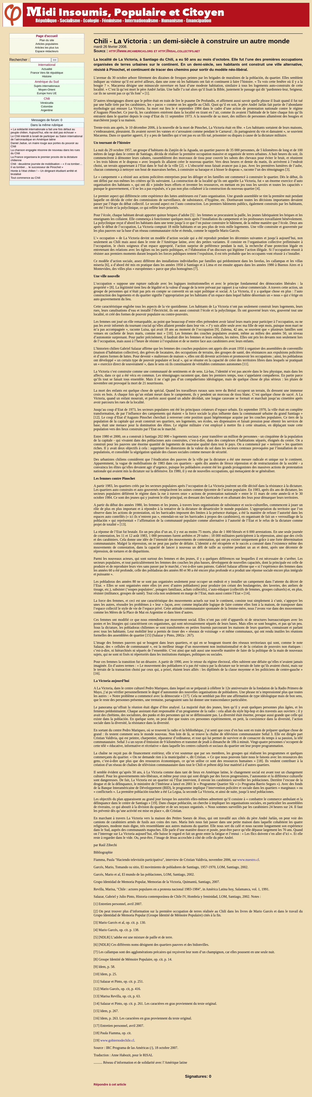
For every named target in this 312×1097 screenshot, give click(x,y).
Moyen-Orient (46, 89)
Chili (47, 98)
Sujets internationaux (47, 86)
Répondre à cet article (110, 1084)
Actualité (46, 69)
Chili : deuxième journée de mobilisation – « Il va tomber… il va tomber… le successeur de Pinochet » (46, 165)
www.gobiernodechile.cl (117, 1040)
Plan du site (47, 40)
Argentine (47, 110)
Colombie (47, 106)
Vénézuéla (46, 102)
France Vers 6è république (47, 72)
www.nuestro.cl (248, 860)
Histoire (46, 76)
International (46, 65)
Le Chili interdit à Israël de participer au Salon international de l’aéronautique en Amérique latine (47, 138)
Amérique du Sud (47, 81)
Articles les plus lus (47, 47)
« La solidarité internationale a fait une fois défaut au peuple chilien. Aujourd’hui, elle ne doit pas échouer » (43, 131)
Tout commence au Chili (25, 177)
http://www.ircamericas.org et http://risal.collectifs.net (154, 51)
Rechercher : (19, 60)
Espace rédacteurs (46, 51)
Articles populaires (47, 43)
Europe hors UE (47, 93)
